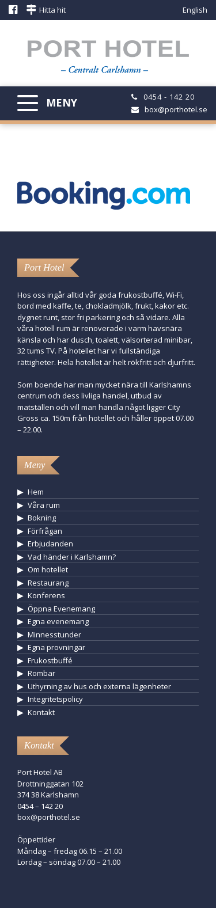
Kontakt (41, 712)
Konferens (46, 595)
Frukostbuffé (50, 660)
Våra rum (44, 505)
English (195, 10)
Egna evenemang (58, 621)
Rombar (41, 673)
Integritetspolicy (55, 699)
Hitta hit (52, 10)
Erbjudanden (50, 543)
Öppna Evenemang (61, 608)
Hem (36, 492)
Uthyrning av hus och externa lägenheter (99, 686)
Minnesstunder (54, 634)
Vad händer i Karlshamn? (72, 557)
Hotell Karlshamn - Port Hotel (108, 59)
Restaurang (48, 583)
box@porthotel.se (176, 109)
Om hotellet (48, 569)
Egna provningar (56, 647)
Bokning (42, 517)
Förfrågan (45, 531)
